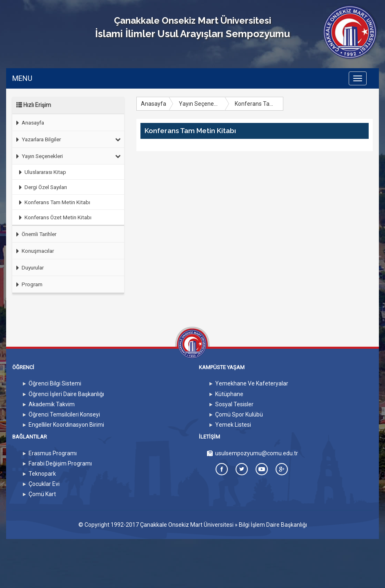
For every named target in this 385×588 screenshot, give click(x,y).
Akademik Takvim (52, 404)
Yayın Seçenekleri (66, 156)
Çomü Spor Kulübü (239, 414)
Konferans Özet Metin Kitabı (53, 217)
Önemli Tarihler (34, 234)
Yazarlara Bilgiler (66, 139)
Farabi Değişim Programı (60, 463)
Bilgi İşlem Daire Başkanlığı (273, 524)
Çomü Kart (42, 494)
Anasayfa (28, 122)
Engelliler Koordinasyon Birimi (66, 424)
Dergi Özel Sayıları (41, 187)
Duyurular (28, 267)
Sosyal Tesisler (234, 404)
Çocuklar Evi (44, 484)
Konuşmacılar (33, 250)
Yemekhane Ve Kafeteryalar (251, 383)
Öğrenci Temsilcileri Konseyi (64, 414)
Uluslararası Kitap (40, 172)
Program (27, 284)
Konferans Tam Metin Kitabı (52, 202)
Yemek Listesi (233, 424)
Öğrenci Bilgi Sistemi (55, 383)
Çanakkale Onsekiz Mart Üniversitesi (187, 524)
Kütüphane (229, 394)
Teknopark (42, 473)
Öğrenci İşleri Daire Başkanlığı (66, 394)
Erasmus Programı (53, 453)
